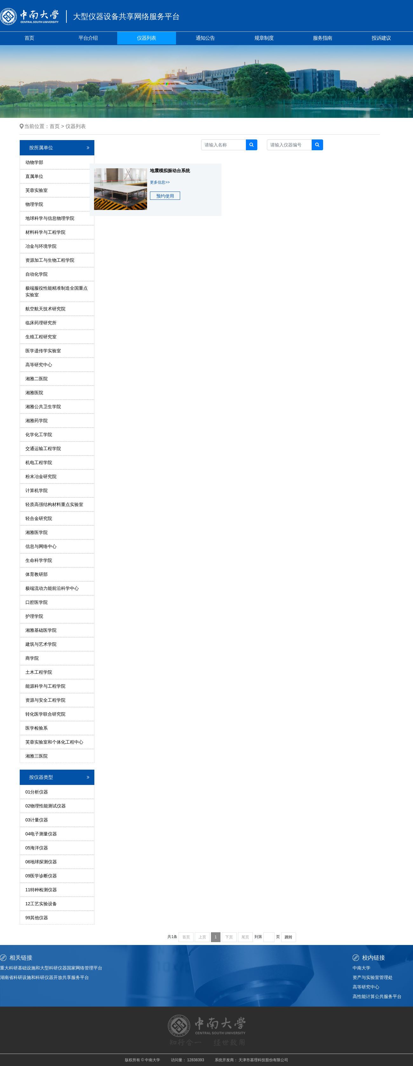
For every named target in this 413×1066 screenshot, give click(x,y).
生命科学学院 (38, 560)
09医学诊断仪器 (41, 875)
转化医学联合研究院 (45, 714)
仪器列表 (146, 38)
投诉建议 (381, 38)
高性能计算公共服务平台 (377, 996)
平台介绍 (88, 38)
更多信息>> (160, 182)
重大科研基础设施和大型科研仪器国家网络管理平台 (51, 967)
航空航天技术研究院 (45, 308)
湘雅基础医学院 (41, 630)
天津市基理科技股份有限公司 (263, 1060)
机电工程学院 (38, 462)
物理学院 (34, 204)
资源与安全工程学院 (45, 700)
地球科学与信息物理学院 (49, 218)
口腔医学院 (36, 602)
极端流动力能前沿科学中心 (52, 588)
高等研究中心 (38, 364)
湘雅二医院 (36, 378)
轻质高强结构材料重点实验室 (54, 504)
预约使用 (165, 196)
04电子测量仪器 (41, 833)
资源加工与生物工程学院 (49, 260)
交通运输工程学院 (43, 448)
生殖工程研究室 (41, 336)
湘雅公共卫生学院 (43, 406)
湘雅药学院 (36, 420)
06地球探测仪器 (41, 861)
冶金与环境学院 (41, 246)
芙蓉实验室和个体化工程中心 (54, 742)
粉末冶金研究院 (41, 476)
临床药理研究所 (41, 322)
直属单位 (34, 176)
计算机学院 (36, 490)
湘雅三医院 (36, 756)
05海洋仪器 (36, 847)
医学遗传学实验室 (43, 350)
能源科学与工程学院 (45, 686)
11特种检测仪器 (41, 889)
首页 (29, 38)
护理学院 (34, 616)
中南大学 (361, 967)
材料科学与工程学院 (45, 232)
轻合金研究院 (38, 518)
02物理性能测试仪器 (45, 805)
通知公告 (205, 38)
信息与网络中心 (41, 546)
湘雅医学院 (36, 532)
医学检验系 (36, 728)
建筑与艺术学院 (41, 644)
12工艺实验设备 (41, 903)
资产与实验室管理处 (373, 977)
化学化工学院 (38, 434)
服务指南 (322, 38)
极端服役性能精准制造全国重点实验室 (56, 291)
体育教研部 (36, 574)
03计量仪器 (36, 819)
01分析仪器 (36, 791)
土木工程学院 (38, 672)
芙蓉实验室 (36, 190)
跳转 (288, 937)
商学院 (32, 658)
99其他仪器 (36, 917)
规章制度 (264, 38)
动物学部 (34, 162)
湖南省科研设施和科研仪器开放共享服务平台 (44, 977)
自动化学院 (36, 274)
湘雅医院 (34, 392)
